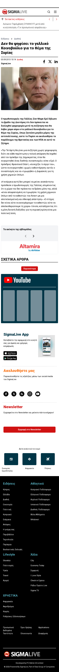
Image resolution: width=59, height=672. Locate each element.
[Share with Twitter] (50, 62)
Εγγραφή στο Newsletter (29, 429)
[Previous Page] (26, 236)
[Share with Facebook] (44, 62)
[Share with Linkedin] (56, 62)
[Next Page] (34, 236)
